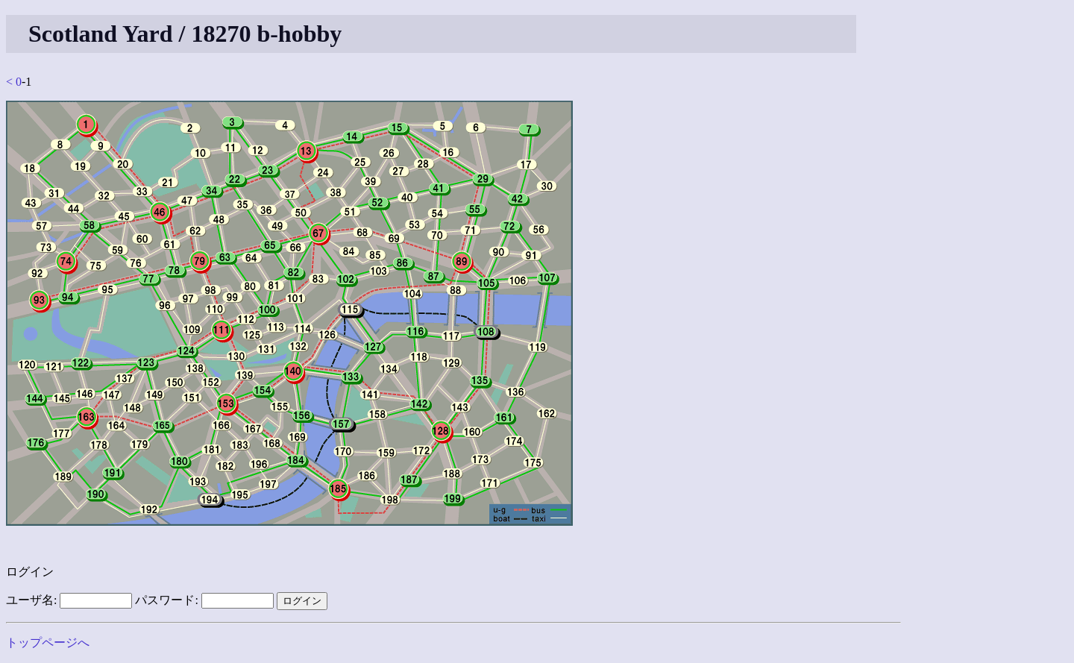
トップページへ (48, 642)
